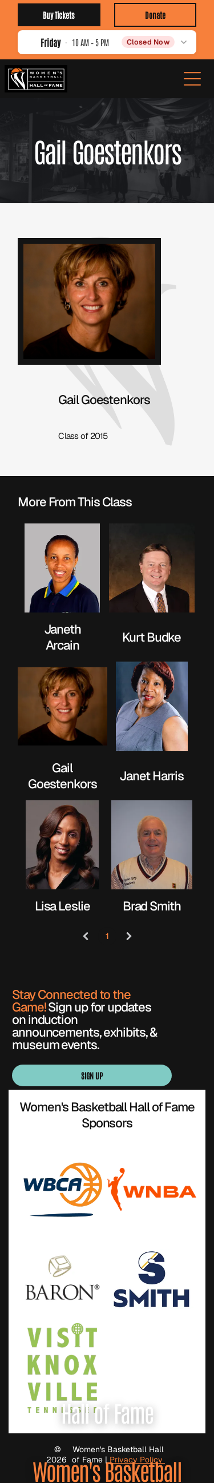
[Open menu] (192, 78)
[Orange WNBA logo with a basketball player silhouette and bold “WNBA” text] (152, 1189)
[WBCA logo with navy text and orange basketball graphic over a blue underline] (62, 1189)
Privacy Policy (137, 1459)
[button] (107, 42)
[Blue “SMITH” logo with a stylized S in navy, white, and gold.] (152, 1279)
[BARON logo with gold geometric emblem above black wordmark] (62, 1279)
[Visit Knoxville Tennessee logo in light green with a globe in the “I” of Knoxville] (62, 1368)
